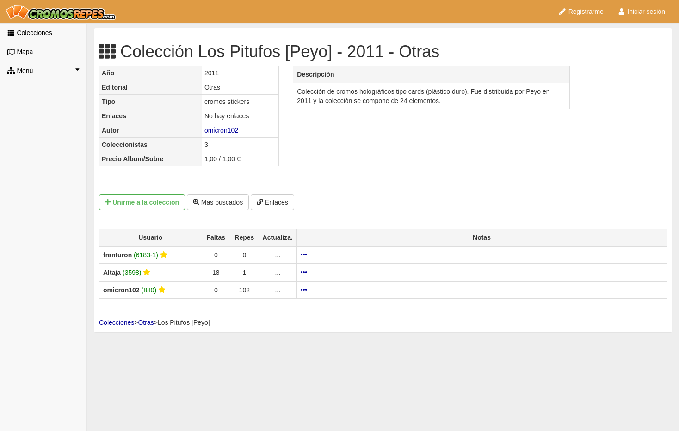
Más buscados (218, 202)
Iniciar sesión (641, 11)
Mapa (20, 51)
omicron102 (221, 130)
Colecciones (29, 32)
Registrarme (581, 11)
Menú (43, 70)
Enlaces (272, 202)
